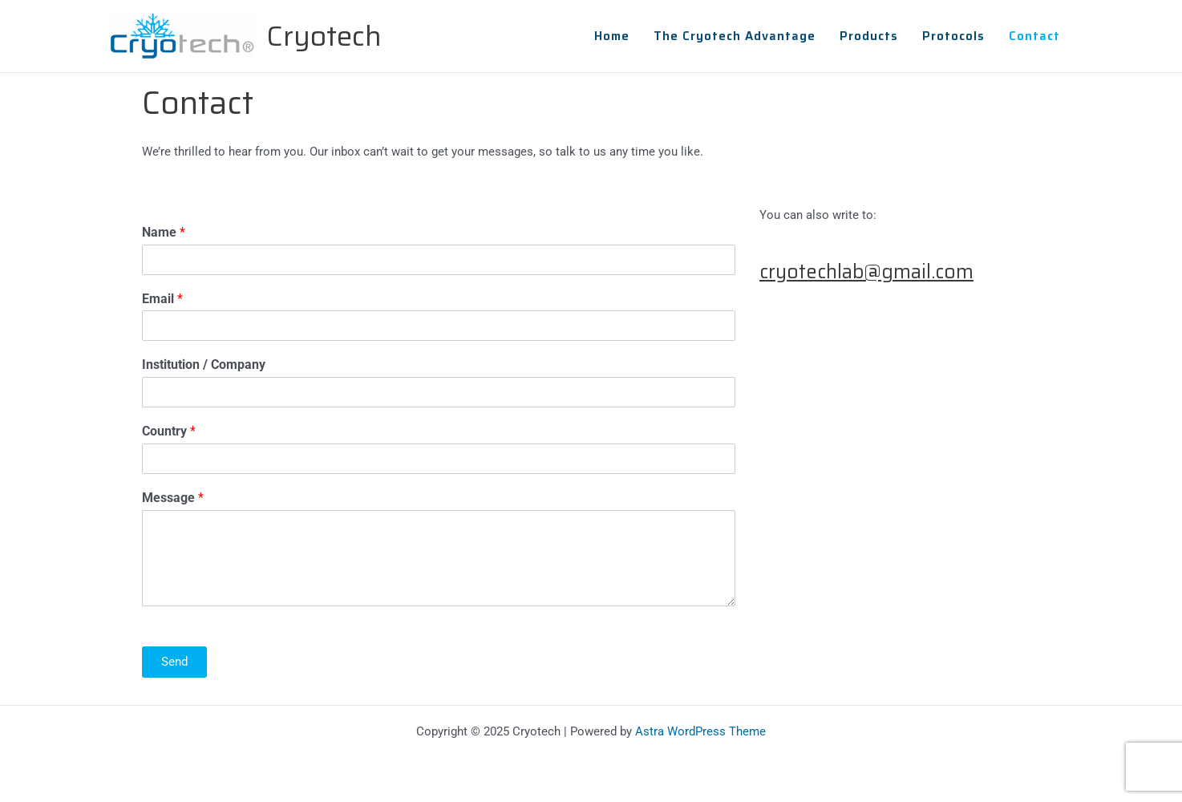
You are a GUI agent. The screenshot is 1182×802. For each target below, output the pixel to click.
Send (174, 661)
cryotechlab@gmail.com (866, 272)
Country (169, 431)
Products (869, 36)
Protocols (953, 36)
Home (611, 36)
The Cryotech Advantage (735, 36)
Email (162, 298)
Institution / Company (203, 364)
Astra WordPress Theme (700, 731)
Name (163, 232)
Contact (1034, 36)
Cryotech (324, 36)
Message (173, 497)
